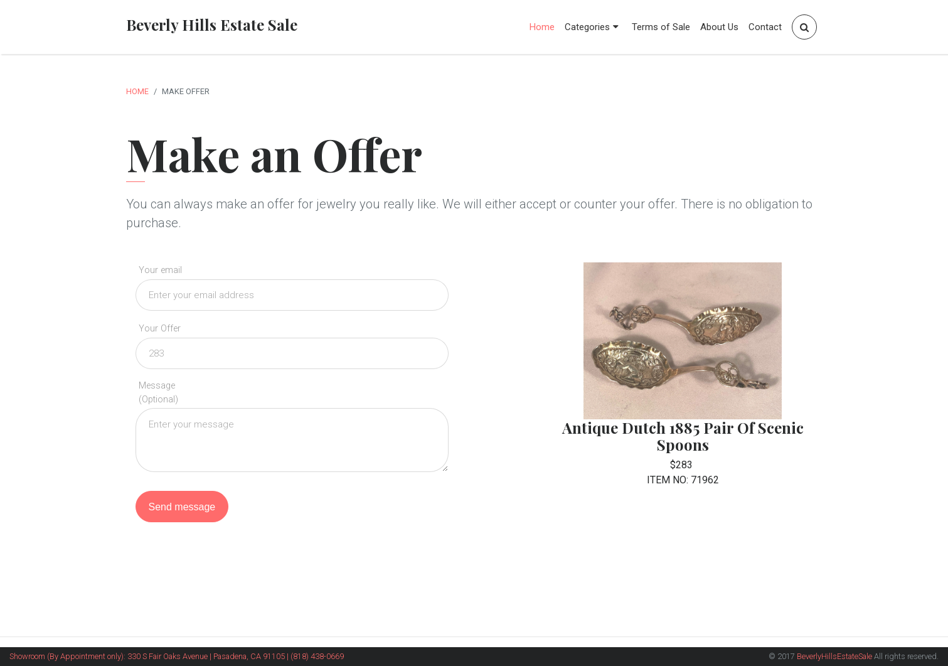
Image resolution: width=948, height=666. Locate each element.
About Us (719, 27)
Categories (593, 27)
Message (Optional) (158, 392)
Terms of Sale (661, 27)
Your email (160, 270)
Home (542, 27)
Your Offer (160, 328)
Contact (765, 27)
